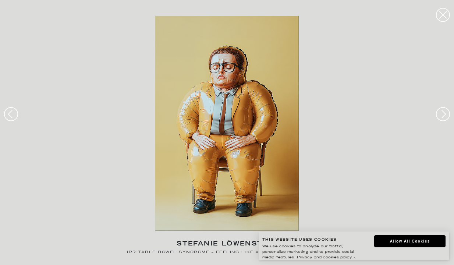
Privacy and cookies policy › (326, 257)
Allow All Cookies (410, 241)
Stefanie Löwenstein (227, 244)
